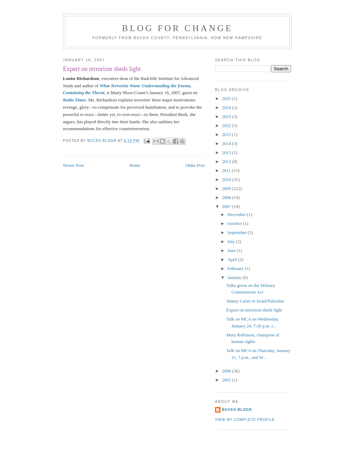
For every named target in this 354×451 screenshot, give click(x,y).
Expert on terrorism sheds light (254, 310)
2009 (227, 188)
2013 (227, 152)
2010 (227, 179)
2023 (227, 116)
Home (134, 165)
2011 (227, 170)
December (237, 214)
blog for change (177, 28)
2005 (227, 379)
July (231, 241)
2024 (227, 107)
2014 (227, 143)
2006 (227, 370)
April (232, 259)
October (235, 223)
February (236, 268)
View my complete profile (245, 420)
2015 (227, 134)
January (235, 277)
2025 (227, 98)
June (232, 250)
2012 (227, 161)
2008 (227, 197)
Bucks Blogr (237, 410)
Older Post (195, 165)
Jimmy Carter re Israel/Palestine (255, 301)
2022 (227, 125)
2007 (227, 206)
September (237, 232)
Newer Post (73, 165)
